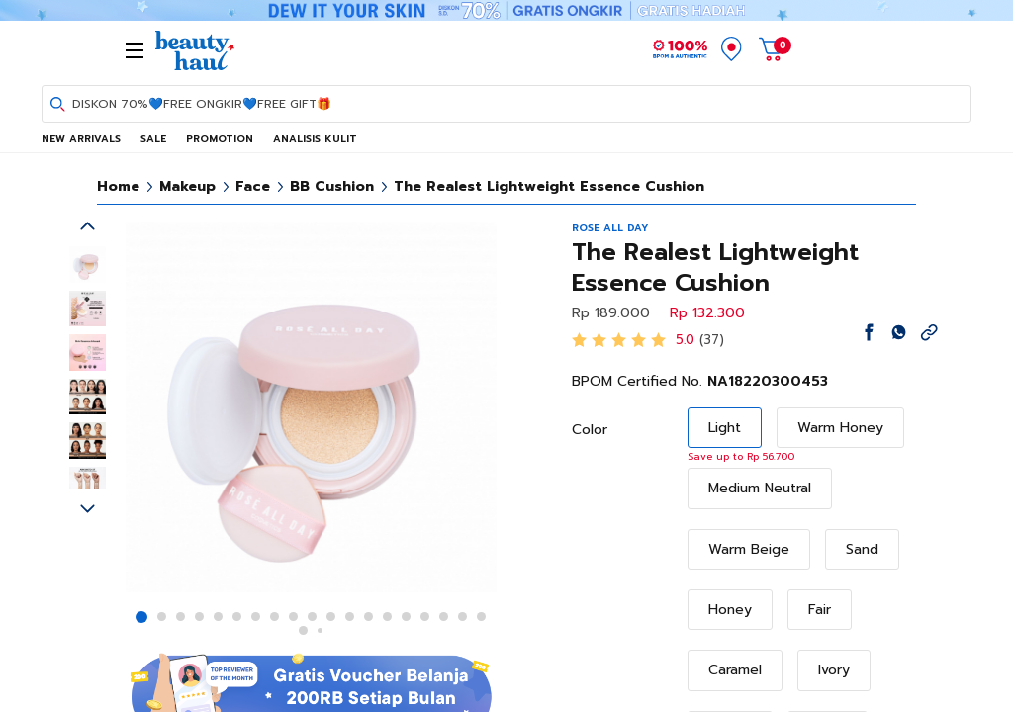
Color (589, 430)
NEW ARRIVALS (81, 139)
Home (118, 186)
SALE (153, 139)
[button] (141, 617)
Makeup (187, 186)
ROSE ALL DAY (610, 228)
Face (252, 186)
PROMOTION (219, 139)
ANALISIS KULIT (315, 139)
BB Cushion (332, 186)
